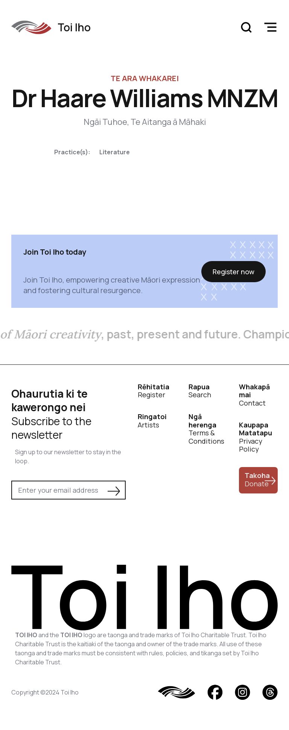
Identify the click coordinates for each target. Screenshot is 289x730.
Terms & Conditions (206, 429)
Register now (233, 271)
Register (153, 391)
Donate (257, 479)
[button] (270, 27)
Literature (114, 152)
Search (200, 391)
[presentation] (68, 520)
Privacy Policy (255, 437)
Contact (254, 395)
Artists (152, 421)
